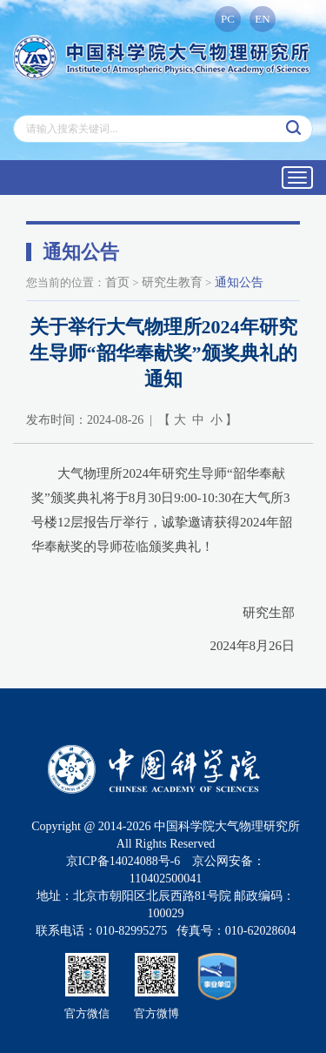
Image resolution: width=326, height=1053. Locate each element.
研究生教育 (172, 282)
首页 (117, 282)
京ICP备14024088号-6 (123, 861)
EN (262, 18)
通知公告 (239, 282)
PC (228, 18)
